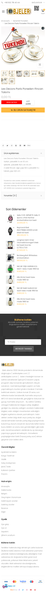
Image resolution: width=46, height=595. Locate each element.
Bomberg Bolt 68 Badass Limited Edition (27, 256)
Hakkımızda (6, 490)
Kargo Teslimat (7, 456)
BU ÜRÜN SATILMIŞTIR (24, 110)
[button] (43, 11)
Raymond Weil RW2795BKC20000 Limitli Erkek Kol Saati (27, 230)
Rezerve (4, 508)
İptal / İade (6, 466)
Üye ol (4, 528)
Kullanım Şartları (8, 470)
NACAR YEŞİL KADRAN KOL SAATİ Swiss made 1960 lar (28, 267)
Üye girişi (5, 524)
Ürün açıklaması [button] (11, 153)
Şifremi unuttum (8, 535)
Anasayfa (5, 21)
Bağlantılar (37, 2)
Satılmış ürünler (7, 504)
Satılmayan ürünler (9, 501)
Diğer (3, 512)
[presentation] (23, 334)
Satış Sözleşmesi (8, 463)
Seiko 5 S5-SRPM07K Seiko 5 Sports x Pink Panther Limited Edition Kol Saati (28, 217)
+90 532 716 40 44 (10, 2)
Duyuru (4, 474)
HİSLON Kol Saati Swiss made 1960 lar (26, 278)
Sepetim (4, 531)
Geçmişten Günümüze (11, 497)
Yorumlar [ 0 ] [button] (10, 195)
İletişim (4, 493)
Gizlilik (3, 459)
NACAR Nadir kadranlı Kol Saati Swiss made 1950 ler (27, 289)
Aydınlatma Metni (8, 452)
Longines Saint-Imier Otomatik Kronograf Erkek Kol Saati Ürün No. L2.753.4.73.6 (28, 244)
